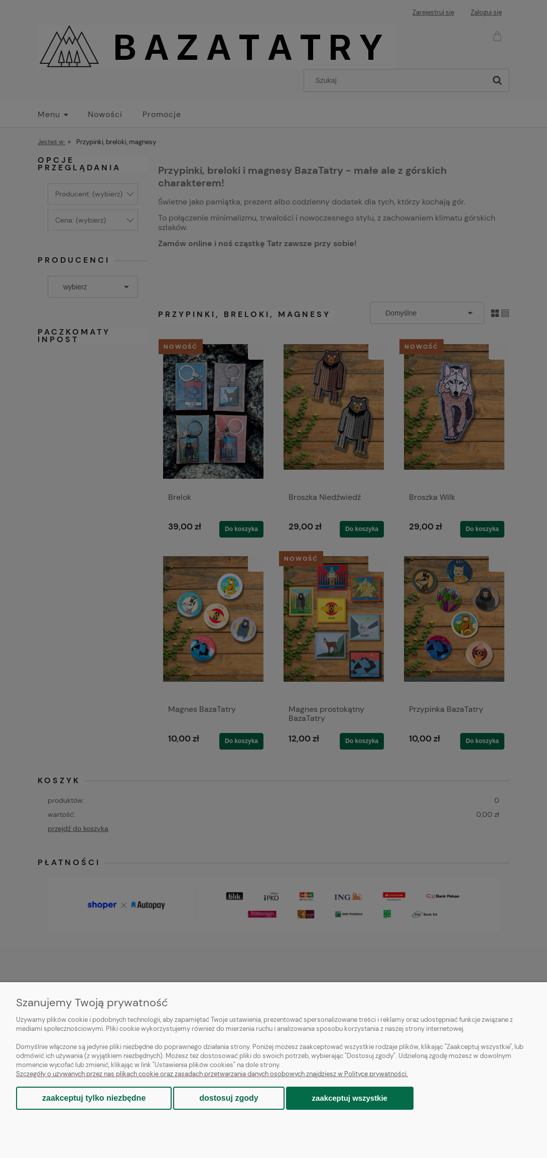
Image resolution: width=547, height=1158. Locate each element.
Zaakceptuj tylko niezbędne (94, 1098)
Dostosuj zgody (228, 1098)
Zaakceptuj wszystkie (349, 1098)
